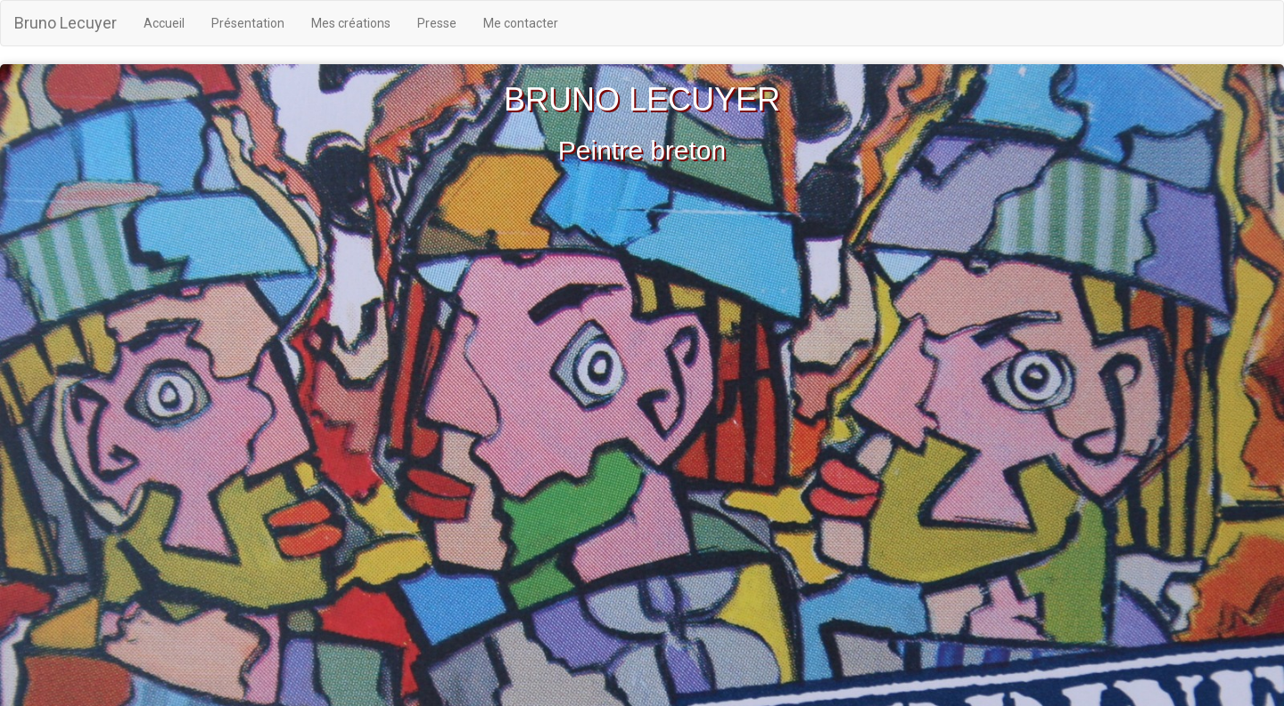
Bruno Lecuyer (65, 22)
